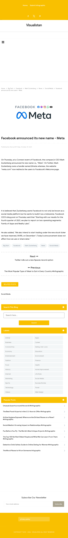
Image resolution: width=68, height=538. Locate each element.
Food (7, 365)
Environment (39, 356)
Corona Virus (9, 347)
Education (38, 351)
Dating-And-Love (41, 347)
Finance (37, 360)
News (43, 246)
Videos (7, 392)
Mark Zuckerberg (31, 246)
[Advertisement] (34, 63)
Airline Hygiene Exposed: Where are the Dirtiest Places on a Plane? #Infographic (28, 418)
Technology (9, 388)
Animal (7, 338)
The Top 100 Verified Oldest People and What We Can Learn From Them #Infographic (30, 438)
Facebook (16, 246)
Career (37, 342)
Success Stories (40, 383)
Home (25, 5)
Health (37, 365)
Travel (37, 388)
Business (8, 342)
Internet (8, 374)
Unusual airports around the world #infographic (21, 406)
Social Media (54, 246)
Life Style (38, 374)
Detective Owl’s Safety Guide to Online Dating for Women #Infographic (31, 445)
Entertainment (10, 356)
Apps (37, 338)
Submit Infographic (37, 5)
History (7, 369)
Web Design (39, 392)
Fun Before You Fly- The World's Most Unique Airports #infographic (29, 431)
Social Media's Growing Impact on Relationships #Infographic (27, 425)
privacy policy (25, 519)
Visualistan (36, 532)
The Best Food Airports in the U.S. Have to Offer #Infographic (27, 412)
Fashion (8, 360)
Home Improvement (42, 369)
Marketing (8, 378)
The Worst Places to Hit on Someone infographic (22, 451)
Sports (7, 383)
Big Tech (6, 246)
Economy (8, 351)
